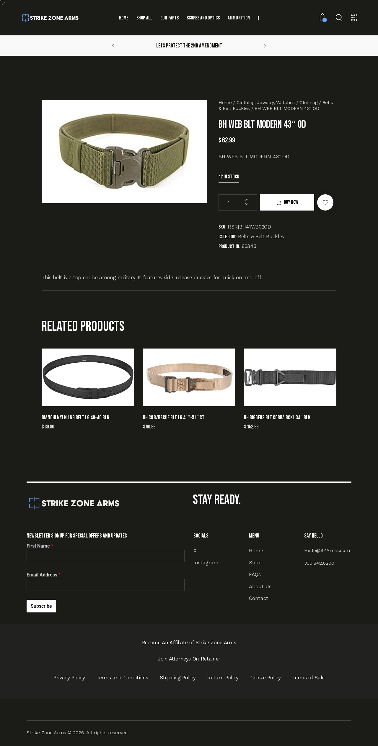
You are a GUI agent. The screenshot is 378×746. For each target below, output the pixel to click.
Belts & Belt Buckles (261, 236)
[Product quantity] (238, 202)
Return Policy (223, 678)
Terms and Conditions (122, 678)
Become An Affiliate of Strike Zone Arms (189, 642)
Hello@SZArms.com (327, 550)
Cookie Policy (265, 678)
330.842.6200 (319, 563)
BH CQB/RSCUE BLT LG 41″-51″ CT (174, 417)
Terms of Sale (308, 678)
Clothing (308, 102)
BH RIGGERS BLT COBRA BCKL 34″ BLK (277, 417)
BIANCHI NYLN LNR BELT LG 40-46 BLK (75, 417)
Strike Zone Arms (46, 732)
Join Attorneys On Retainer (189, 659)
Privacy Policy (69, 678)
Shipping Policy (177, 678)
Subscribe (41, 606)
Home (225, 102)
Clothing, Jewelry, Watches (266, 102)
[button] (113, 45)
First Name (40, 546)
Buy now (291, 202)
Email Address (44, 575)
